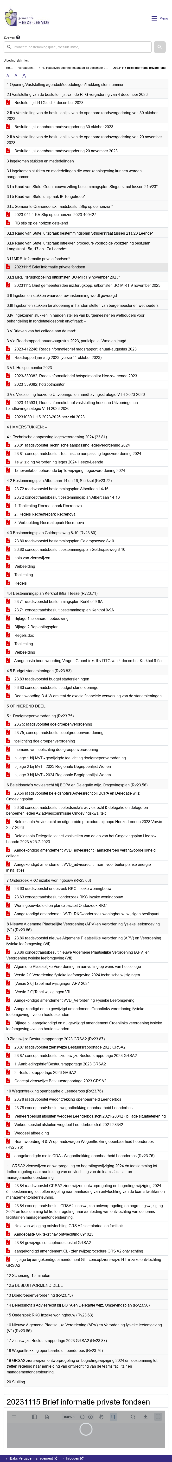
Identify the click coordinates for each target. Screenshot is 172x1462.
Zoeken (9, 37)
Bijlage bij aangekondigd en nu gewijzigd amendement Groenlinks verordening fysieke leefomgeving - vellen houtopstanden (84, 1026)
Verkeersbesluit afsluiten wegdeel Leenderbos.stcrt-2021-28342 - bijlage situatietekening (86, 1116)
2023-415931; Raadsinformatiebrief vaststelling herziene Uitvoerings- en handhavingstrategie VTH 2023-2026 (72, 406)
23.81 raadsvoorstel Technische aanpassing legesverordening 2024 (68, 445)
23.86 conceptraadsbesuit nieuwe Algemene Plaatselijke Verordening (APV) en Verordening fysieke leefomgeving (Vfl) (78, 955)
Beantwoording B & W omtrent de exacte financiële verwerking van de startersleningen (84, 696)
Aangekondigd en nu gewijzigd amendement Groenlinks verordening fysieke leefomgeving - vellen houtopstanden (75, 1012)
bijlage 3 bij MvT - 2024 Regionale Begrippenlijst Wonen (58, 775)
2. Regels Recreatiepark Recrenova (41, 514)
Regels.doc (20, 635)
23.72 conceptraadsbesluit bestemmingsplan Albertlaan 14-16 (63, 497)
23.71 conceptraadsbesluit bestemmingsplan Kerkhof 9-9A (60, 610)
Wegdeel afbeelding (27, 1133)
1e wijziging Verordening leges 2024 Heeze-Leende (54, 462)
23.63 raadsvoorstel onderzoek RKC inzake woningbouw (59, 889)
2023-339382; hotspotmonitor (35, 384)
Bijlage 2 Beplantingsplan (32, 627)
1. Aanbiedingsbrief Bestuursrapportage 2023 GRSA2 (56, 1064)
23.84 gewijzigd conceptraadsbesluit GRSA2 (48, 1243)
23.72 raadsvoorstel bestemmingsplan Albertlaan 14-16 (57, 489)
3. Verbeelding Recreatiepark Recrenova (45, 523)
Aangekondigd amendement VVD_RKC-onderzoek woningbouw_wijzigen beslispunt (82, 914)
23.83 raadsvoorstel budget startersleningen (47, 679)
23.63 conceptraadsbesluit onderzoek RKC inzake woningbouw (64, 897)
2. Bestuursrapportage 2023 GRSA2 (41, 1072)
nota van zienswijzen (28, 558)
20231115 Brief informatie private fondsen (45, 267)
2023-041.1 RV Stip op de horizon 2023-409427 (51, 215)
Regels (16, 583)
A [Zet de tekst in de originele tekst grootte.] (7, 76)
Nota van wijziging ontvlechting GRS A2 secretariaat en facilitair (64, 1226)
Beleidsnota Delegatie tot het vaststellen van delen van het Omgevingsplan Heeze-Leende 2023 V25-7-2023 (81, 839)
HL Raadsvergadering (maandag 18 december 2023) (76, 68)
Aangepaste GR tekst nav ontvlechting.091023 (49, 1234)
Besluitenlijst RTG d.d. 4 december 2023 (44, 103)
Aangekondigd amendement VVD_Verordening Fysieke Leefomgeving (70, 1000)
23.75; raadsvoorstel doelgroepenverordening (49, 724)
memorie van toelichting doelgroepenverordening (52, 750)
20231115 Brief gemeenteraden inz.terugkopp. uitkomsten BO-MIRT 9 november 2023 (83, 285)
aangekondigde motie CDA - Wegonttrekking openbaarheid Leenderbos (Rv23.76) (80, 1156)
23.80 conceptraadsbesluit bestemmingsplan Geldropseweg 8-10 (65, 549)
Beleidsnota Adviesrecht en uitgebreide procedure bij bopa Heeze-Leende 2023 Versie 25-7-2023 (84, 825)
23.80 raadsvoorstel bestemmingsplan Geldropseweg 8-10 (60, 541)
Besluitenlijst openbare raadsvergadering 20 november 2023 (62, 151)
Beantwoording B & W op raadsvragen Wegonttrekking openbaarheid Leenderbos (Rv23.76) (80, 1144)
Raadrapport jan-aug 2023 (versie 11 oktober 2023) (54, 358)
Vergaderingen (28, 68)
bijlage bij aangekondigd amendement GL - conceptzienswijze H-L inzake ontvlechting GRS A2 (83, 1262)
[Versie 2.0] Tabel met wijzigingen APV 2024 (48, 983)
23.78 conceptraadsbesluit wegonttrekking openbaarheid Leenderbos (69, 1108)
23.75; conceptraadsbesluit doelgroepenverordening (54, 733)
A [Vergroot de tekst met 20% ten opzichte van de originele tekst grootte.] (16, 75)
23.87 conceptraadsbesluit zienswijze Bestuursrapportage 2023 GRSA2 (71, 1056)
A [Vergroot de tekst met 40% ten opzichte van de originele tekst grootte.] (24, 76)
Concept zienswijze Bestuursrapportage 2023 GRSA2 (56, 1081)
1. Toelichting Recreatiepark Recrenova (44, 506)
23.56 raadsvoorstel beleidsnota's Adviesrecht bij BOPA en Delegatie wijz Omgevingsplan (73, 796)
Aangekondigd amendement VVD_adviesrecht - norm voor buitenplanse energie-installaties (79, 867)
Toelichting (19, 575)
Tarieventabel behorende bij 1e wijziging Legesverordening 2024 (65, 471)
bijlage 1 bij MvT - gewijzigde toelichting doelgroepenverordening (66, 758)
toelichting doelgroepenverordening (40, 741)
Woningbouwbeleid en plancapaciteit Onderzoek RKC (56, 905)
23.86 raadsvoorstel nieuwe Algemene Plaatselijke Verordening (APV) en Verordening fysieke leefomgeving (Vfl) (83, 941)
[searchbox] (78, 47)
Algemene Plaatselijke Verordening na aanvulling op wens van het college (73, 967)
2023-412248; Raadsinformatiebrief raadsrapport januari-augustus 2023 (71, 349)
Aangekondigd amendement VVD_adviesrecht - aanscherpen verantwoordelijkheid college (81, 853)
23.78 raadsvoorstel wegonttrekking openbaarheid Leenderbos (63, 1099)
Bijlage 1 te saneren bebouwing (37, 618)
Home (10, 68)
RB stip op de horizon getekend (37, 223)
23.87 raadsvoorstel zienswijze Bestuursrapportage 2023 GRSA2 (66, 1047)
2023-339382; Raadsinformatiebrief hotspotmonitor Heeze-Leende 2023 (71, 376)
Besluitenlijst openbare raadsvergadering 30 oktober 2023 (59, 127)
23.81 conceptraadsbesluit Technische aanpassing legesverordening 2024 (73, 454)
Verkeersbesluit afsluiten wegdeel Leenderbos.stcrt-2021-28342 (64, 1125)
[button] (160, 47)
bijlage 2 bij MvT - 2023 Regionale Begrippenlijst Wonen (58, 766)
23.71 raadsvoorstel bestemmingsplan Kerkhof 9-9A (54, 602)
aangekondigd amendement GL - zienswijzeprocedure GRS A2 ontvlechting (74, 1251)
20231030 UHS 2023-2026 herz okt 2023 (45, 417)
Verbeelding (20, 566)
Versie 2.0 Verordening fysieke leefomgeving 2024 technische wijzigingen (73, 975)
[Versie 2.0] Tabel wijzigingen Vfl (38, 992)
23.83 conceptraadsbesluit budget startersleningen (53, 688)
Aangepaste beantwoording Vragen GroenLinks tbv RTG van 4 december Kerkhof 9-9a (84, 661)
